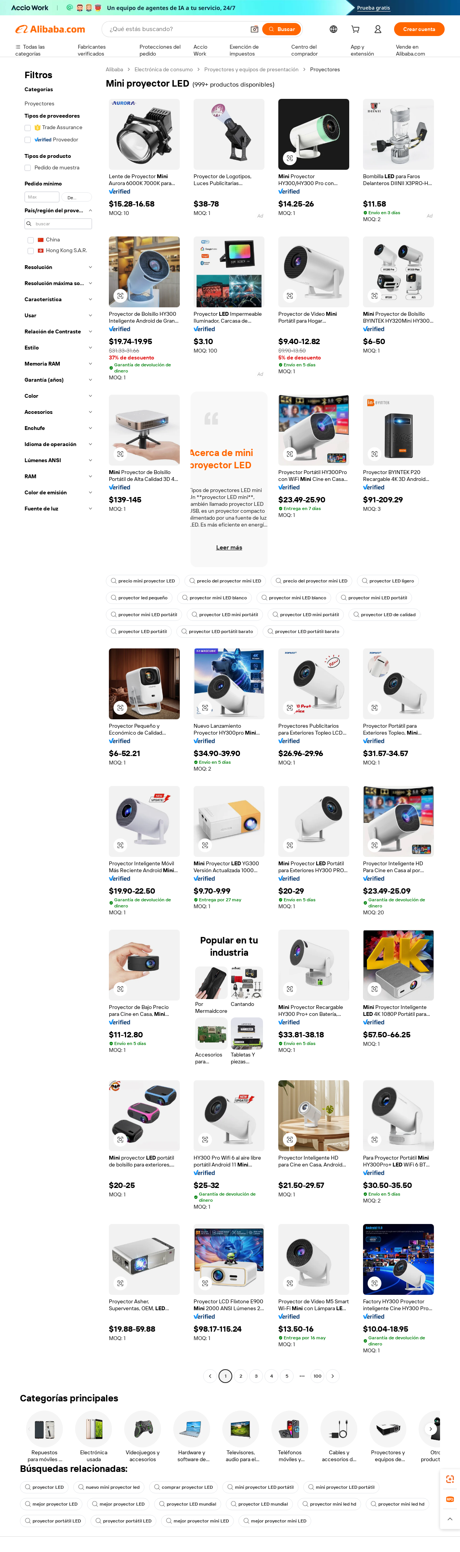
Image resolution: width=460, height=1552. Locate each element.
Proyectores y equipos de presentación (251, 69)
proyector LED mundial (187, 1504)
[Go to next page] (333, 1376)
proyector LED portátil (139, 631)
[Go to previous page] (210, 1376)
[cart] (357, 30)
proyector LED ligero (388, 581)
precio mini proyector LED (143, 581)
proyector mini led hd (329, 1504)
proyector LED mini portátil (225, 615)
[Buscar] (281, 29)
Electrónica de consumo (164, 69)
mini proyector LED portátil (260, 1487)
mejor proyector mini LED (197, 1521)
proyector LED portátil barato (217, 631)
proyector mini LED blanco (214, 598)
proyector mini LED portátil (374, 598)
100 (318, 1376)
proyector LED (44, 1487)
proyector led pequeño (139, 598)
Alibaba (114, 69)
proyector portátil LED (53, 1521)
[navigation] (58, 723)
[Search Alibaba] (177, 29)
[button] (254, 29)
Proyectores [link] (325, 69)
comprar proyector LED (183, 1487)
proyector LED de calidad (384, 615)
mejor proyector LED (51, 1504)
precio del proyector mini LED (225, 581)
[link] (450, 1479)
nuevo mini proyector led (109, 1487)
